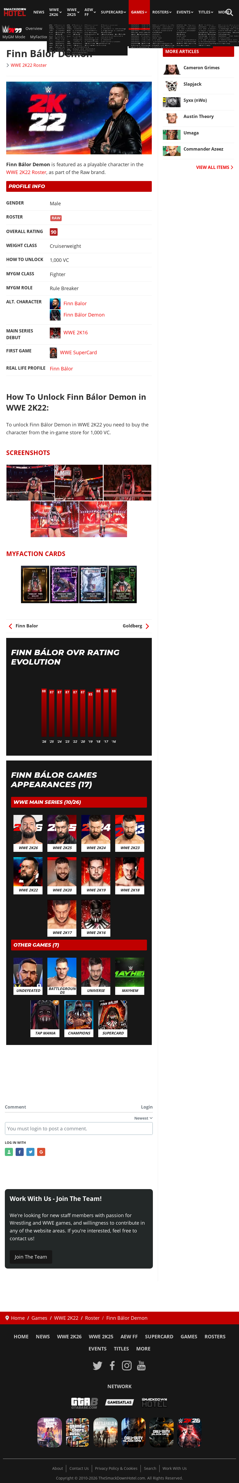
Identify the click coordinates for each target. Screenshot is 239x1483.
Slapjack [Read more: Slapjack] (193, 84)
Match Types (125, 28)
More (223, 12)
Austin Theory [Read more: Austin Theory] (199, 116)
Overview (34, 28)
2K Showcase (165, 28)
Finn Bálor (61, 368)
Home (21, 1336)
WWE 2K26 (54, 12)
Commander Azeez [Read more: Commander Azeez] (203, 149)
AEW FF (89, 12)
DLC (145, 28)
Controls (220, 28)
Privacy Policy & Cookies (116, 1468)
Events (184, 12)
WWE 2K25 (72, 12)
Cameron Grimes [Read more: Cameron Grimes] (202, 68)
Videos (128, 36)
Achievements (77, 36)
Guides (85, 28)
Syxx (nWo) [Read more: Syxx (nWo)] (195, 100)
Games (137, 12)
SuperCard (112, 12)
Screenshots (106, 36)
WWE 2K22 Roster (29, 65)
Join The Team (31, 1256)
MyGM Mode (13, 36)
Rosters (160, 12)
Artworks (146, 36)
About (57, 1468)
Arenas (102, 28)
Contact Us (79, 1468)
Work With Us (175, 1468)
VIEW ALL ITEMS (214, 167)
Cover (164, 36)
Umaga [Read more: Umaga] (191, 133)
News (38, 12)
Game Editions (195, 28)
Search (150, 1468)
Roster (68, 28)
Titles (204, 12)
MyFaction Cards (45, 36)
